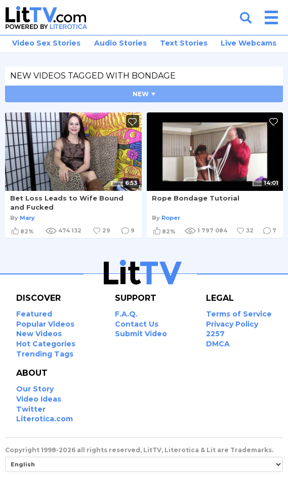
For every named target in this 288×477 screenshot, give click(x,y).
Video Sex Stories (46, 43)
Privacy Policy (232, 324)
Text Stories (184, 43)
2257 (215, 333)
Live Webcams (248, 43)
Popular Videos (45, 324)
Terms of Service (239, 314)
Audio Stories (120, 43)
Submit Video (141, 333)
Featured (34, 314)
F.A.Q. (126, 314)
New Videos (39, 333)
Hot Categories (45, 343)
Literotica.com (44, 418)
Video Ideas (38, 399)
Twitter (31, 409)
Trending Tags (44, 354)
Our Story (35, 388)
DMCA (218, 343)
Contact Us (136, 324)
